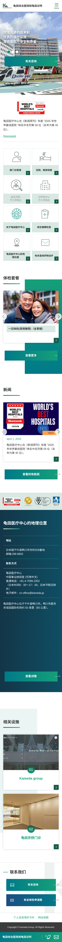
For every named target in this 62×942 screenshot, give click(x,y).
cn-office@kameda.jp (31, 593)
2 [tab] (13, 52)
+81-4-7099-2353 (29, 581)
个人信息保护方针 (24, 917)
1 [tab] (8, 52)
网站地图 (43, 917)
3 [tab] (17, 52)
